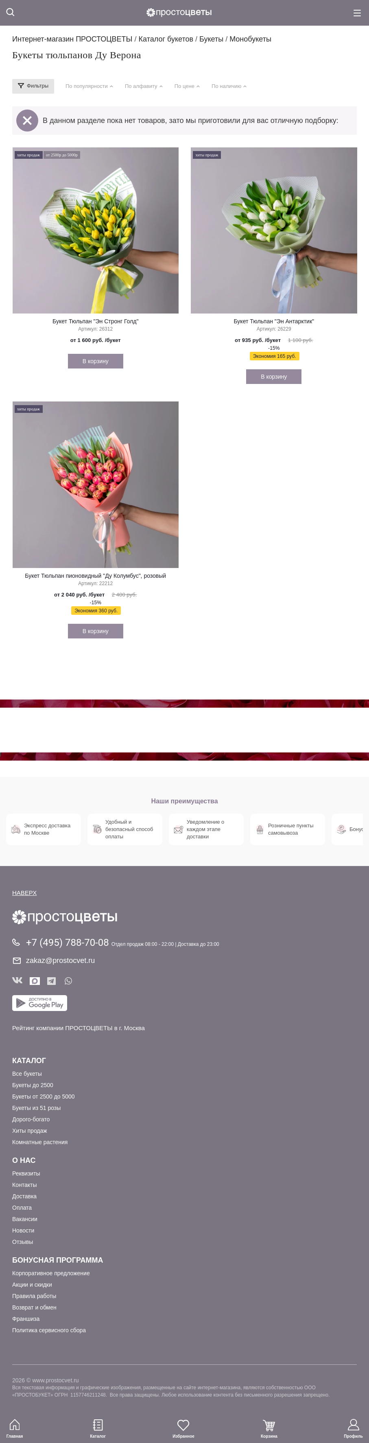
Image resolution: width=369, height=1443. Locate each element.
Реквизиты (26, 1173)
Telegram (52, 981)
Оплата (22, 1207)
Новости (23, 1230)
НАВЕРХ (24, 892)
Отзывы (22, 1242)
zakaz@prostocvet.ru (60, 960)
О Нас (24, 1160)
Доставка (24, 1196)
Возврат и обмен (34, 1307)
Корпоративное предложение (51, 1273)
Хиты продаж (29, 1130)
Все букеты (27, 1073)
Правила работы (34, 1296)
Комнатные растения (40, 1142)
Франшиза (25, 1319)
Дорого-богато (31, 1119)
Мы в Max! (35, 981)
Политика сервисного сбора (49, 1330)
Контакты (24, 1185)
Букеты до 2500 (32, 1085)
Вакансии (24, 1219)
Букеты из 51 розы (36, 1108)
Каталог (29, 1061)
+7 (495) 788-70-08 (68, 942)
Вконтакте (17, 981)
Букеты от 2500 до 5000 (43, 1096)
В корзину (96, 361)
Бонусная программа (57, 1260)
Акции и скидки (32, 1284)
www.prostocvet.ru (55, 1380)
